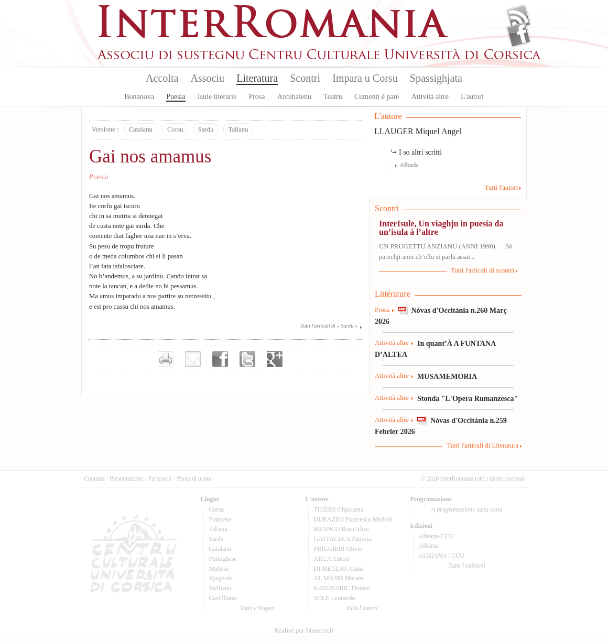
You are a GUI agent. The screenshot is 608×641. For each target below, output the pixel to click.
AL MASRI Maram (338, 578)
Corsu (175, 129)
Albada (409, 165)
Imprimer (165, 359)
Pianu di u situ (194, 478)
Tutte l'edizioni (466, 565)
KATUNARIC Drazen (342, 588)
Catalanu (141, 129)
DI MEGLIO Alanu (338, 568)
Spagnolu (221, 578)
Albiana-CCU (436, 536)
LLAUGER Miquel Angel (418, 131)
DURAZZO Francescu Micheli (353, 519)
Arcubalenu (294, 97)
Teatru (332, 97)
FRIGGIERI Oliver (338, 548)
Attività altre (430, 97)
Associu (207, 78)
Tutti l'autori (501, 187)
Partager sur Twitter (247, 359)
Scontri (305, 78)
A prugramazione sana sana (466, 509)
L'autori (472, 97)
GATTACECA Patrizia (342, 538)
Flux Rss (518, 17)
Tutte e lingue (257, 608)
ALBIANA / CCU (441, 555)
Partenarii (160, 478)
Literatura (257, 78)
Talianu (238, 129)
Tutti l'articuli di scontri (482, 270)
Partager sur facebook (220, 359)
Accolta (162, 78)
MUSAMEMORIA (447, 376)
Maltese (219, 568)
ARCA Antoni (332, 558)
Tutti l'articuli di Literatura (482, 445)
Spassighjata (436, 78)
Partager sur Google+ (274, 359)
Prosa (256, 97)
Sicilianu (220, 588)
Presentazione (126, 478)
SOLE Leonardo (334, 598)
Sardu (206, 129)
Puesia (176, 97)
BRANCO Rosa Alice (341, 529)
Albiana (429, 545)
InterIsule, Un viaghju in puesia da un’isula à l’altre (441, 227)
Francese (220, 519)
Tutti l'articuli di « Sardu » (328, 326)
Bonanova (139, 97)
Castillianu (222, 598)
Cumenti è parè (376, 97)
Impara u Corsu (364, 78)
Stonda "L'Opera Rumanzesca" (467, 398)
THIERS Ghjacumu (339, 509)
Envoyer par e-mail (192, 359)
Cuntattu (94, 478)
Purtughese (223, 558)
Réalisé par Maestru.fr (304, 630)
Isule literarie (217, 97)
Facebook (518, 34)
